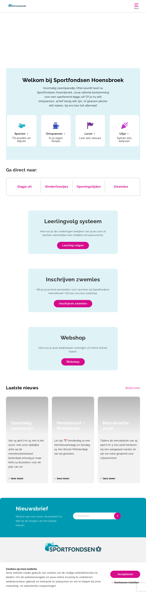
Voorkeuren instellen (125, 582)
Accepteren (125, 574)
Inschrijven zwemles (73, 303)
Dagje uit (25, 186)
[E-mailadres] (96, 516)
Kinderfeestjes (56, 186)
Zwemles (121, 186)
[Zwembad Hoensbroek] (17, 6)
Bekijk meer (132, 387)
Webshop (72, 361)
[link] (73, 549)
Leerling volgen (73, 245)
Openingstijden (89, 186)
